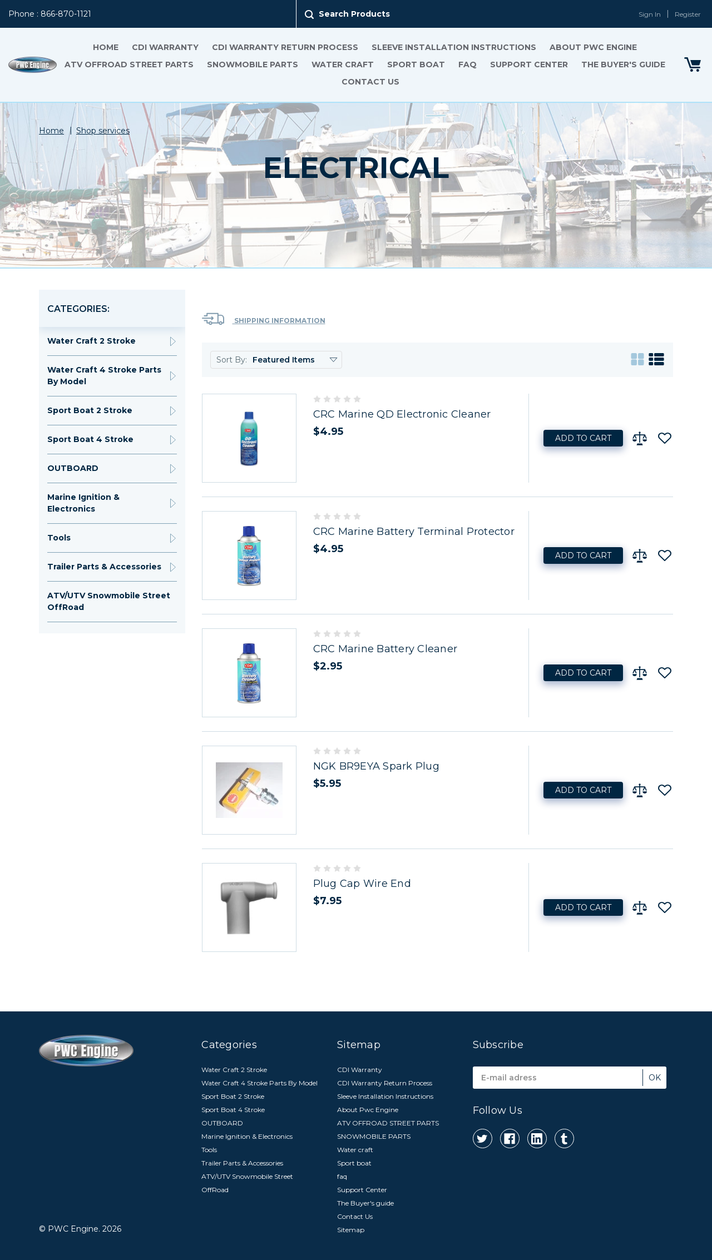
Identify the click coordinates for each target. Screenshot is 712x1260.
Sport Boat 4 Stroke (90, 439)
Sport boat (416, 64)
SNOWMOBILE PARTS (252, 64)
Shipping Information (263, 319)
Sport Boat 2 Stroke (89, 410)
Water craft (343, 64)
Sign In (650, 14)
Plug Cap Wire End (362, 883)
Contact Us (370, 82)
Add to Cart (583, 438)
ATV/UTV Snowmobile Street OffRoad (108, 601)
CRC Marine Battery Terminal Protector (414, 531)
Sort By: (231, 360)
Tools (59, 538)
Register (688, 14)
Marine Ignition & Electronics (83, 503)
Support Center (529, 64)
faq (467, 64)
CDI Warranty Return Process (285, 47)
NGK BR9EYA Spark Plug (376, 766)
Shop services (103, 131)
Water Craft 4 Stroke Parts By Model (104, 375)
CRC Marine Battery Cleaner (385, 649)
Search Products (354, 14)
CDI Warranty (165, 47)
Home (105, 47)
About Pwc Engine (593, 47)
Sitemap (350, 1230)
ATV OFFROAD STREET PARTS (129, 64)
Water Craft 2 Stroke (91, 341)
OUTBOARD (72, 468)
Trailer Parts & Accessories (104, 567)
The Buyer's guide (623, 64)
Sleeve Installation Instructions (454, 47)
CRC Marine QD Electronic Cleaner (402, 414)
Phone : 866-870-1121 (49, 14)
